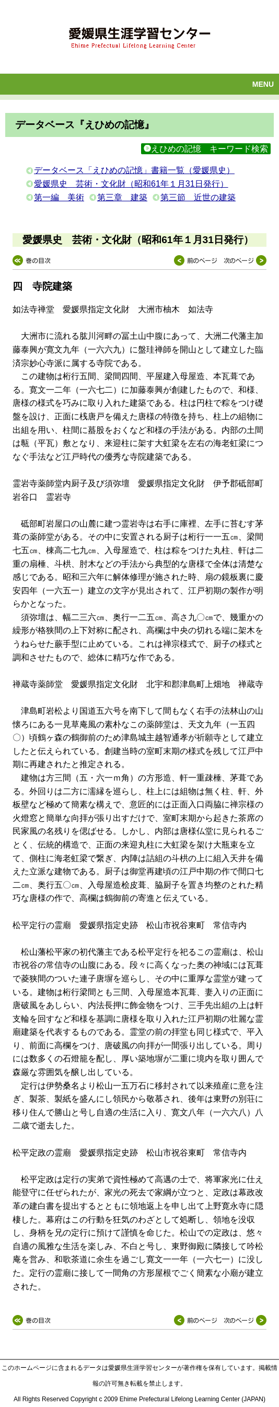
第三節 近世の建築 (198, 197)
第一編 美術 (59, 197)
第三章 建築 (122, 197)
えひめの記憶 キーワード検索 (206, 148)
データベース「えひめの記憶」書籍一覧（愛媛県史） (134, 170)
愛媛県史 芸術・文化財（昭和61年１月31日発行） (131, 183)
